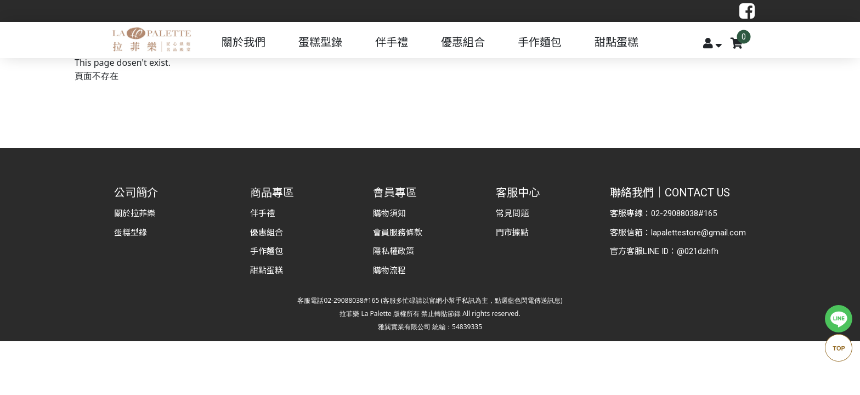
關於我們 (243, 42)
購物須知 (389, 213)
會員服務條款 (397, 233)
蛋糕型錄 (320, 42)
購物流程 (389, 270)
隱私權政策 (393, 251)
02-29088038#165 (684, 213)
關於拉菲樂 (134, 213)
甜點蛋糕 (616, 42)
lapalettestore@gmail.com (698, 233)
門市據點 (512, 233)
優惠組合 (463, 42)
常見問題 (512, 213)
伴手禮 (391, 42)
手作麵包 (540, 42)
